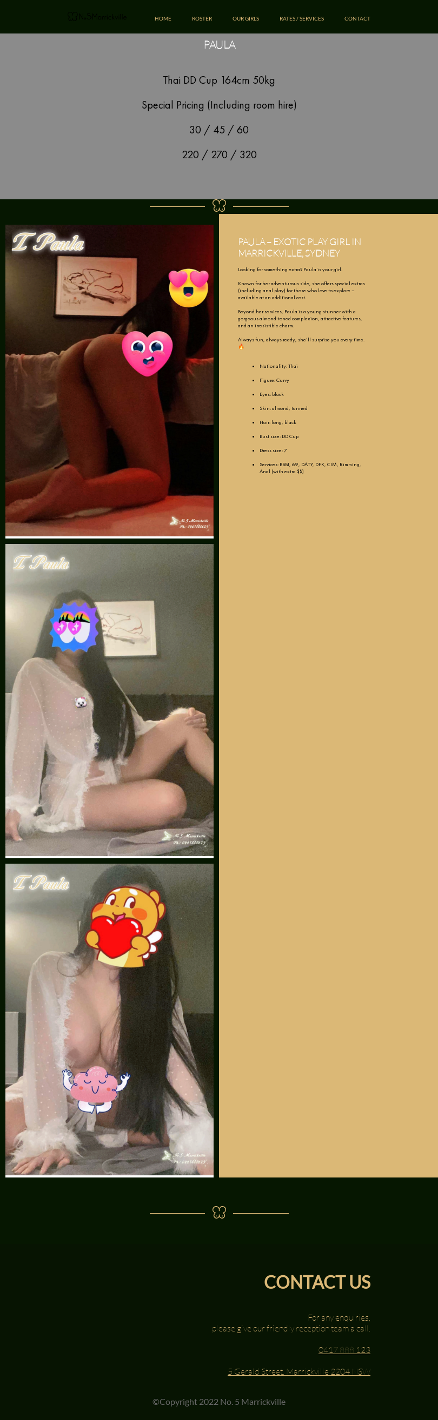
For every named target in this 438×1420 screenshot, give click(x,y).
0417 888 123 (344, 1349)
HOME (163, 18)
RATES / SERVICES (302, 18)
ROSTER (202, 18)
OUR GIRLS (246, 18)
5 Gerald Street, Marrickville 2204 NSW (299, 1371)
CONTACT (357, 18)
